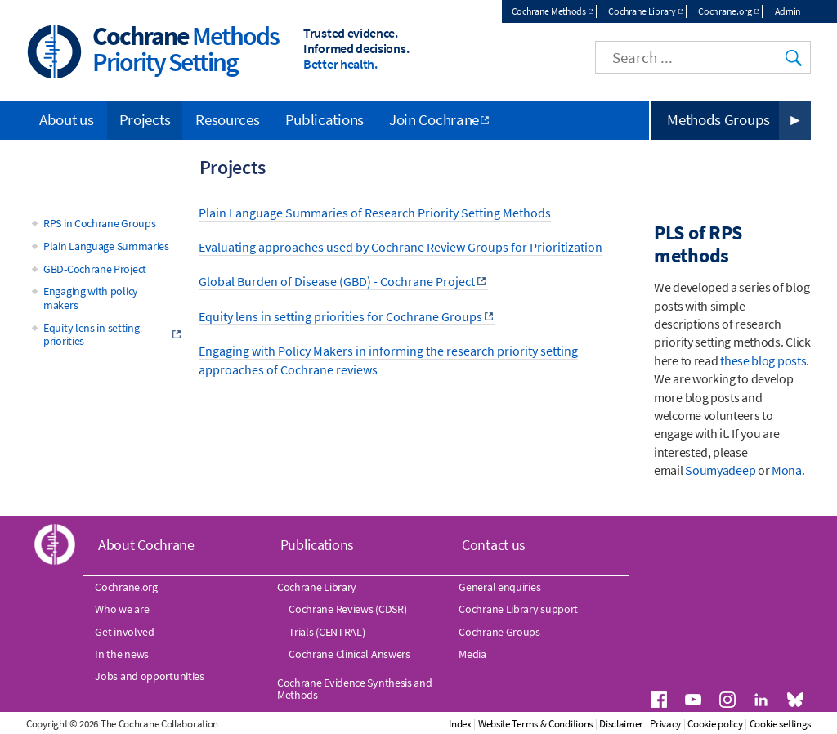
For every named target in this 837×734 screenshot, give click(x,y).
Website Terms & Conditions (535, 724)
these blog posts (763, 360)
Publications (324, 119)
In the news (122, 654)
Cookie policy (714, 724)
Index (460, 724)
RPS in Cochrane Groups (99, 223)
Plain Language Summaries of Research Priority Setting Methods (375, 212)
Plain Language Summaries (106, 246)
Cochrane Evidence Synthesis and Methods (354, 688)
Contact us (494, 544)
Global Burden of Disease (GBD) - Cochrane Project (337, 281)
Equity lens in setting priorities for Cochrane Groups (340, 316)
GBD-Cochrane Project (94, 269)
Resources (227, 119)
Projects (145, 119)
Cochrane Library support (518, 609)
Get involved (124, 631)
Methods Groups (718, 119)
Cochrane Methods (549, 11)
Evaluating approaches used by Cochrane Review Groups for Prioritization (400, 247)
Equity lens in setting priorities (91, 334)
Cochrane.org (724, 11)
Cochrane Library (641, 11)
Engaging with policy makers (90, 298)
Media (472, 654)
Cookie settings (781, 724)
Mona (787, 470)
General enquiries (499, 587)
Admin (788, 11)
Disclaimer (621, 724)
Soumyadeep (720, 470)
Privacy (665, 724)
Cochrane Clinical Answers (349, 654)
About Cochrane (146, 544)
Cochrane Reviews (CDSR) (347, 609)
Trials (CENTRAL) (327, 631)
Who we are (122, 609)
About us (66, 119)
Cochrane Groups (499, 631)
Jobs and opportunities (149, 676)
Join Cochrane (434, 119)
